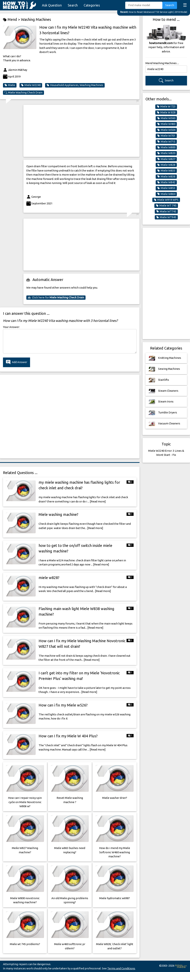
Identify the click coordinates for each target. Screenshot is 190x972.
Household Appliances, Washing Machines (75, 85)
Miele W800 (166, 147)
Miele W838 (166, 176)
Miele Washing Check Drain (23, 92)
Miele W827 (166, 159)
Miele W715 (166, 141)
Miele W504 (166, 130)
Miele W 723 (166, 106)
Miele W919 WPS (166, 199)
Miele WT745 (166, 211)
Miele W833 (166, 170)
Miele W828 (166, 164)
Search (73, 5)
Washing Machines (36, 19)
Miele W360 (166, 118)
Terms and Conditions (121, 968)
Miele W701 (166, 135)
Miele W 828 (166, 112)
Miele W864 (166, 194)
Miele (9, 85)
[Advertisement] (81, 131)
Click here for (56, 297)
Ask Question (52, 5)
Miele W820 (166, 153)
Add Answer (16, 362)
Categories (92, 5)
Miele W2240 (31, 85)
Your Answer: (11, 327)
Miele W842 (166, 182)
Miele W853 (166, 188)
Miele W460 (166, 124)
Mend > (12, 19)
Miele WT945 (166, 217)
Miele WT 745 (166, 205)
